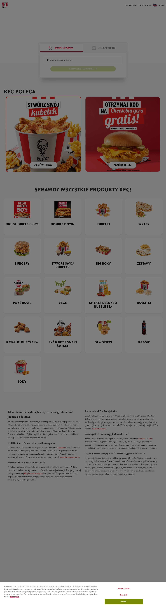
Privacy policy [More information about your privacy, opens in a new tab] (14, 596)
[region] (83, 594)
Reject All (123, 595)
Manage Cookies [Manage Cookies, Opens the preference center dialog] (124, 588)
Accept (123, 601)
